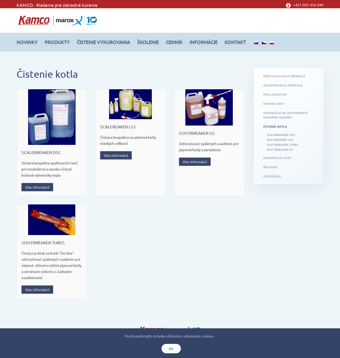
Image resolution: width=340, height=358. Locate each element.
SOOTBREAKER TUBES (43, 242)
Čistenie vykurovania (103, 42)
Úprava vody (273, 104)
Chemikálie (272, 176)
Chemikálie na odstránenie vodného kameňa (285, 115)
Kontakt (235, 42)
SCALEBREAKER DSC (41, 152)
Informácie (203, 42)
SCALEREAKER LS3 (118, 126)
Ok (171, 348)
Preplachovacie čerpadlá (284, 76)
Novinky (27, 42)
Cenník (174, 42)
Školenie (148, 42)
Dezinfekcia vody (277, 158)
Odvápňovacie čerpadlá (282, 85)
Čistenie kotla (275, 126)
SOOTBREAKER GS (197, 132)
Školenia (270, 167)
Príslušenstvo (275, 94)
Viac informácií (37, 187)
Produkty (57, 42)
